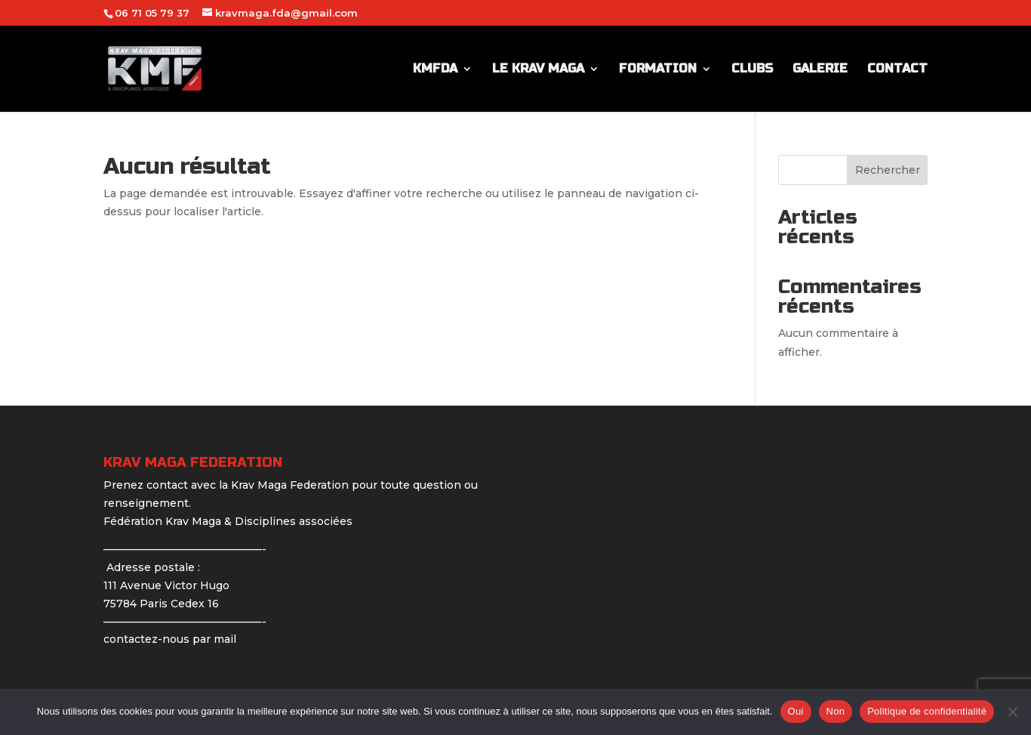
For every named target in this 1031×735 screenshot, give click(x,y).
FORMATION (658, 69)
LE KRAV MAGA (538, 69)
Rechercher (887, 170)
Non (835, 711)
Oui (796, 711)
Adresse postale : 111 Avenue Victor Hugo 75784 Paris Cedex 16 (166, 585)
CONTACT (897, 69)
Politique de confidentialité (926, 711)
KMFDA (435, 69)
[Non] (1012, 711)
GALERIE (820, 69)
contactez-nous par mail (169, 639)
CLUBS (752, 69)
